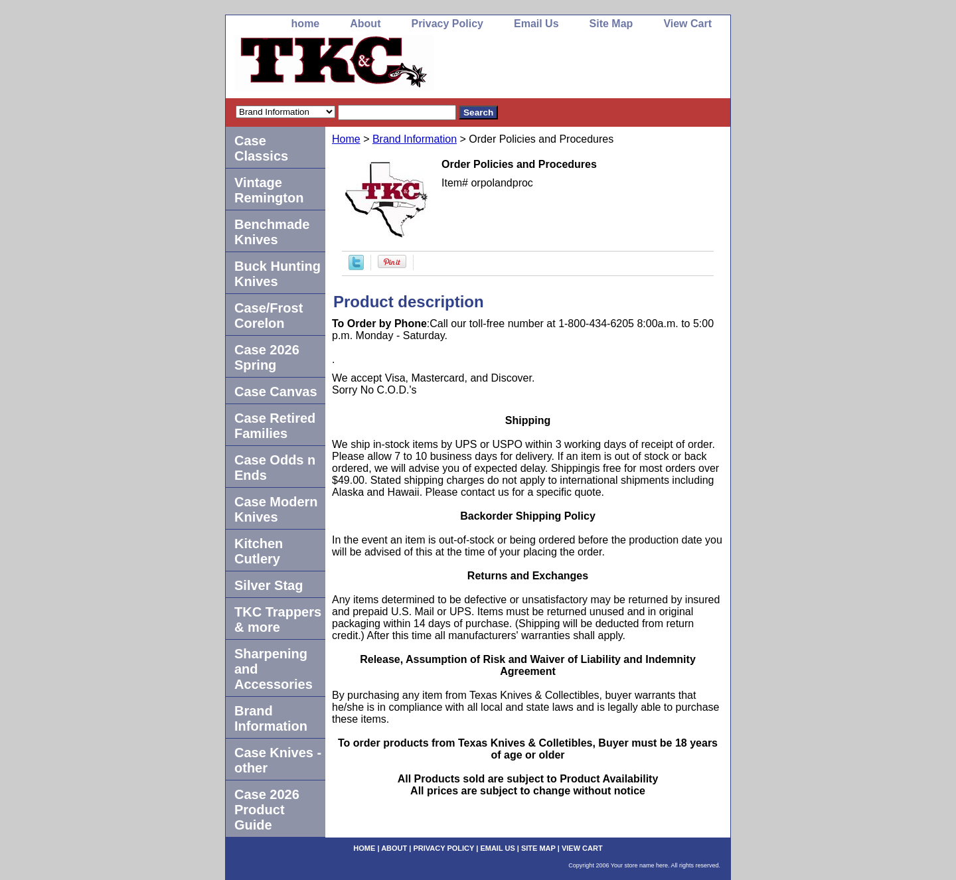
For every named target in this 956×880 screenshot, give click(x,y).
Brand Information (414, 139)
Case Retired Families (274, 426)
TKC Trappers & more (277, 619)
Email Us (536, 23)
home (305, 23)
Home (346, 139)
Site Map (611, 23)
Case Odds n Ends (274, 467)
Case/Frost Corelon (268, 315)
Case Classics (261, 148)
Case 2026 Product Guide (266, 809)
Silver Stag (268, 585)
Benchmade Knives (271, 232)
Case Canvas (275, 391)
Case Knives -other (277, 760)
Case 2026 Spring (266, 357)
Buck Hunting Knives (277, 274)
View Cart (687, 23)
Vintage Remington (268, 190)
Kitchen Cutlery (258, 551)
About (365, 23)
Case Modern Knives (276, 509)
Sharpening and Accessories (273, 669)
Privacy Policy (447, 23)
